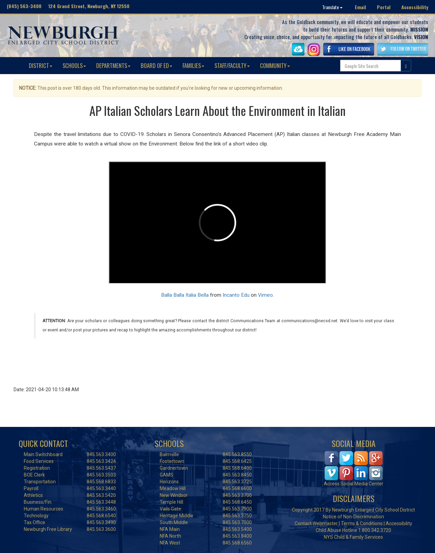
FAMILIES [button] (193, 65)
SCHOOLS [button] (74, 65)
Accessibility (414, 7)
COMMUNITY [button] (275, 65)
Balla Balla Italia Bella (185, 295)
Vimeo (265, 295)
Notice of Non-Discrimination (353, 516)
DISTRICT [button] (40, 65)
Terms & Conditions (362, 523)
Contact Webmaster (316, 523)
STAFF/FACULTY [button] (232, 65)
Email (360, 7)
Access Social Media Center (353, 483)
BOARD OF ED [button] (156, 65)
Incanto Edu (236, 295)
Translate (332, 7)
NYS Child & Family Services (353, 537)
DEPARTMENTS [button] (113, 65)
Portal (383, 7)
